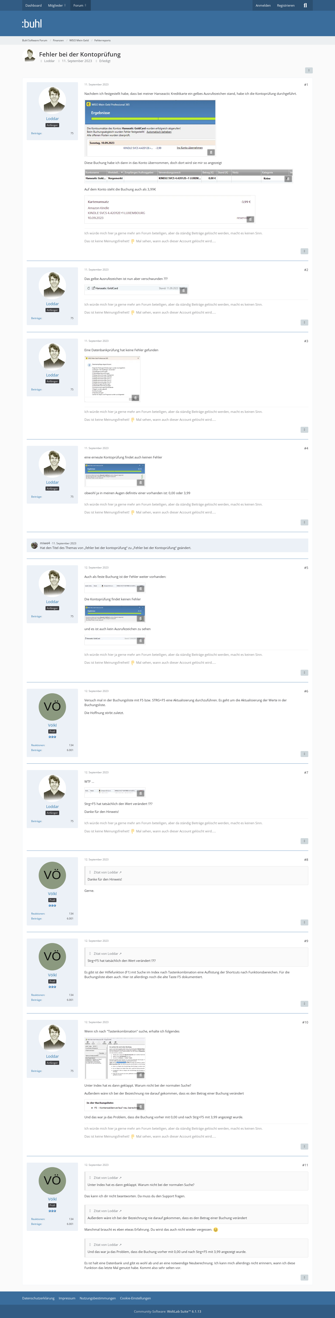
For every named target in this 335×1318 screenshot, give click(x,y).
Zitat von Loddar (106, 872)
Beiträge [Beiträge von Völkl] (36, 750)
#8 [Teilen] (306, 859)
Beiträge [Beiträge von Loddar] (36, 133)
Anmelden (263, 5)
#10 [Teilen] (305, 1022)
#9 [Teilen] (306, 941)
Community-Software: (167, 1311)
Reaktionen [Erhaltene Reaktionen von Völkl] (37, 745)
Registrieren (286, 5)
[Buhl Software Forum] (167, 23)
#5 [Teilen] (306, 567)
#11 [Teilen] (305, 1165)
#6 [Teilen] (306, 691)
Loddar (49, 61)
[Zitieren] (304, 251)
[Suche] (305, 5)
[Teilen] (309, 70)
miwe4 (45, 543)
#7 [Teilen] (306, 772)
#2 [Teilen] (306, 270)
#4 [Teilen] (306, 448)
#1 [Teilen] (306, 84)
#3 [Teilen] (306, 341)
